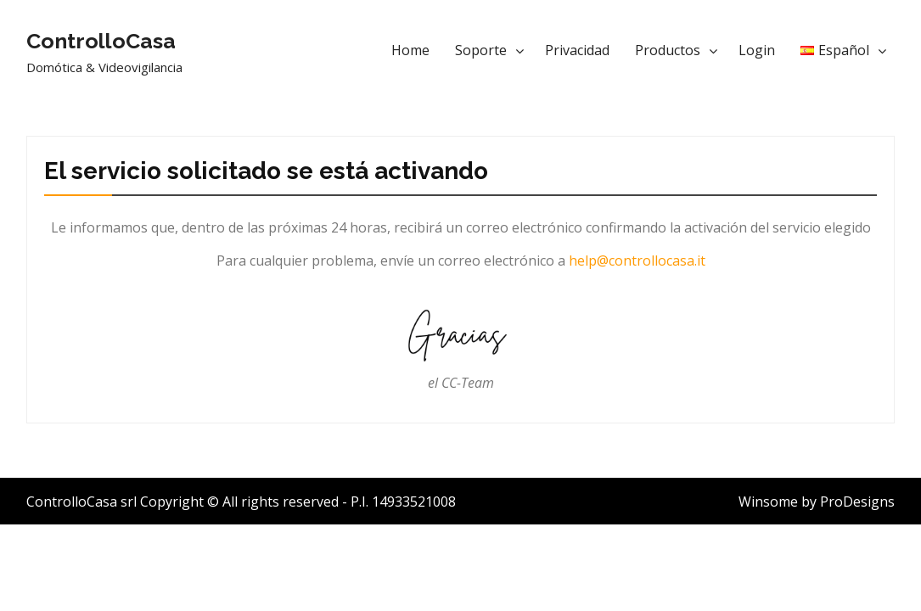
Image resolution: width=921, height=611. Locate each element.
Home (410, 50)
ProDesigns (857, 501)
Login (756, 50)
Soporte (481, 50)
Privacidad (577, 50)
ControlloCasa (101, 40)
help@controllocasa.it (637, 260)
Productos (667, 50)
